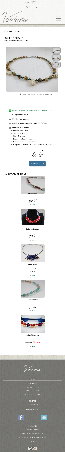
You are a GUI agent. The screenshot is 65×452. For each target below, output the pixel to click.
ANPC (32, 441)
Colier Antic (32, 264)
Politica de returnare (32, 395)
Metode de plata (32, 387)
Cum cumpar (32, 383)
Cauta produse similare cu (29, 123)
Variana (26, 119)
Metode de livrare (32, 391)
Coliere (27, 40)
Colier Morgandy (32, 335)
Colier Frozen (33, 300)
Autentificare (28, 3)
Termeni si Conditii (32, 429)
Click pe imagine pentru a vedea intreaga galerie (36, 94)
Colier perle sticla (32, 229)
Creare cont (37, 3)
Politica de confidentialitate (32, 433)
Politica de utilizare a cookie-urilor (32, 437)
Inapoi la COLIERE (12, 31)
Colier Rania (32, 194)
